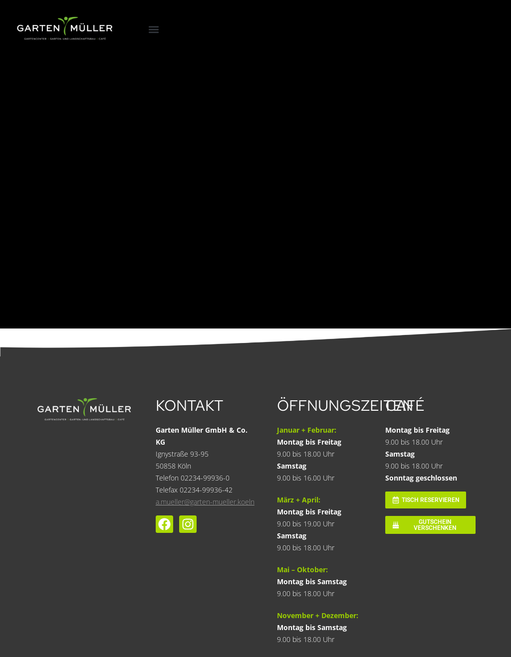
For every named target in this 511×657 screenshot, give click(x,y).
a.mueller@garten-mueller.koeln (205, 501)
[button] (153, 29)
